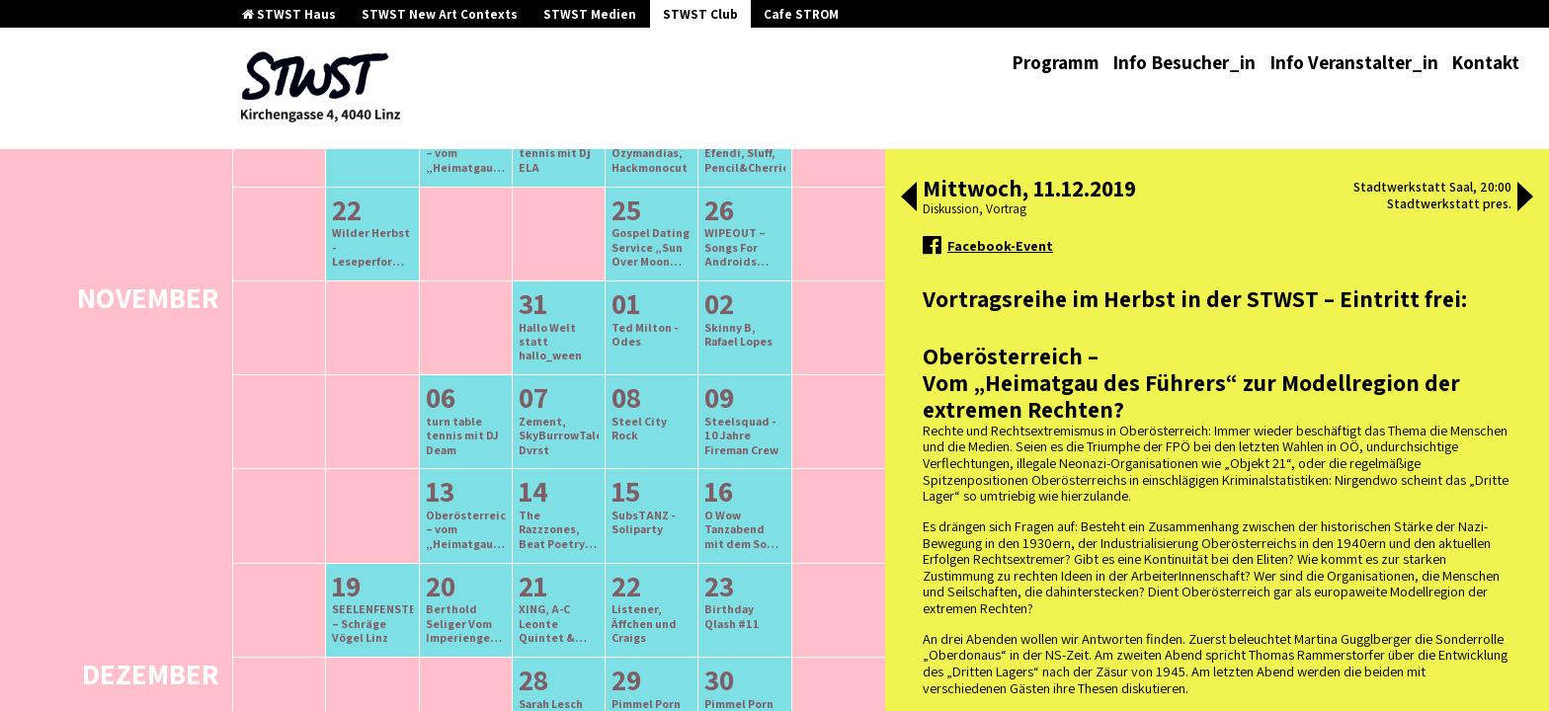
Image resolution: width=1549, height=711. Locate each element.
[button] (909, 198)
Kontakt (1485, 62)
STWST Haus (289, 14)
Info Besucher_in (1184, 62)
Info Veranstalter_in (1353, 62)
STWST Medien (589, 14)
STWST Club (700, 14)
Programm (1056, 62)
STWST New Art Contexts (440, 14)
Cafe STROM (801, 14)
